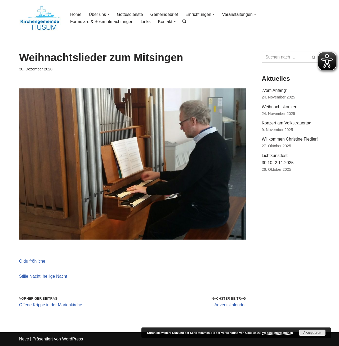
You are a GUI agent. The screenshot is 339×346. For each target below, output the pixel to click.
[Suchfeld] (285, 57)
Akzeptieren (312, 333)
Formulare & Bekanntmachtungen (101, 21)
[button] (109, 14)
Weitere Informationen (277, 332)
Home (76, 14)
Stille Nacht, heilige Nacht (43, 276)
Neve (24, 339)
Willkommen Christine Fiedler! (290, 139)
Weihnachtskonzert (280, 107)
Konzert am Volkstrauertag (287, 123)
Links (146, 21)
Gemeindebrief (164, 14)
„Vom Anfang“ (274, 90)
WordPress (72, 339)
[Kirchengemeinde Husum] (40, 18)
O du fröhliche (32, 261)
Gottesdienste (130, 14)
